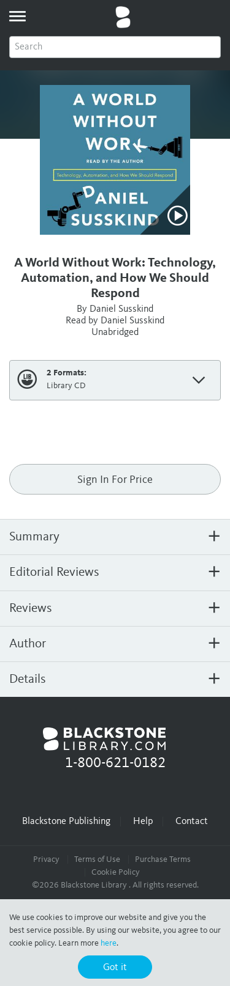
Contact (191, 821)
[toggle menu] (17, 16)
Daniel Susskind (121, 309)
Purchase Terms (163, 859)
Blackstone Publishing (66, 821)
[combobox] (115, 47)
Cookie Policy (115, 872)
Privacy (46, 859)
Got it (115, 968)
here (109, 943)
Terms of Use (97, 859)
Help (143, 821)
